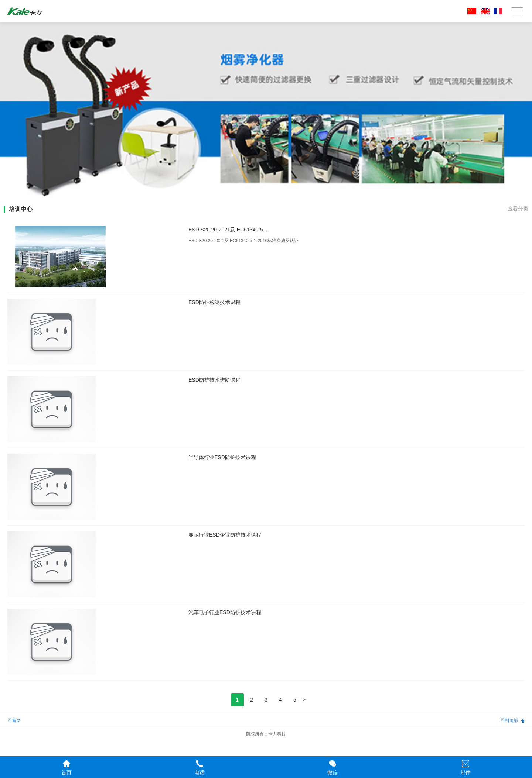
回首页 (14, 720)
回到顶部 (509, 720)
